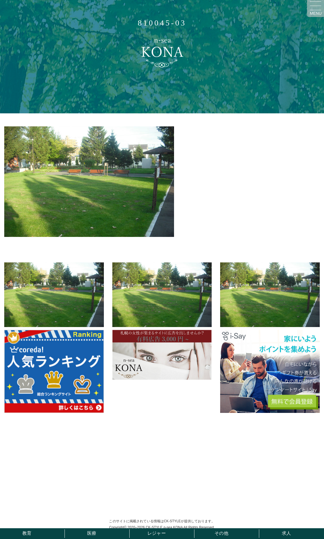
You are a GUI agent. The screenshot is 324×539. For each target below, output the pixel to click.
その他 (221, 533)
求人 (286, 533)
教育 (26, 533)
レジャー (156, 533)
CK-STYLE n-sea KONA (164, 527)
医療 (91, 533)
